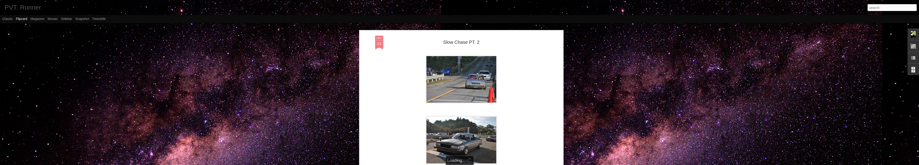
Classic (7, 19)
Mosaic (53, 19)
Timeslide (99, 19)
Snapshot (82, 19)
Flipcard (21, 19)
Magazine (38, 19)
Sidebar (66, 19)
